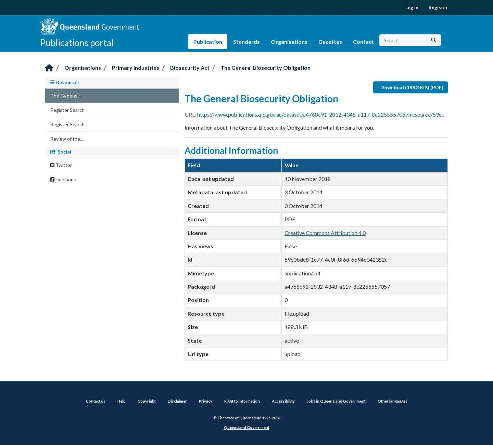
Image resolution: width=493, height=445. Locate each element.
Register (438, 7)
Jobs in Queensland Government (336, 401)
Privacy (205, 401)
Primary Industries (135, 67)
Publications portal (77, 42)
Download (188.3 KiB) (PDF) (411, 87)
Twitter (61, 165)
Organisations (289, 41)
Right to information (242, 401)
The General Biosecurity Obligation (265, 67)
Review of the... (66, 139)
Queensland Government (246, 427)
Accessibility (283, 401)
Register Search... (69, 110)
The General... (65, 96)
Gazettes (330, 41)
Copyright (147, 401)
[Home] (49, 68)
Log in (411, 7)
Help (121, 401)
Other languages (392, 401)
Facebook (63, 179)
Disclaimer (177, 401)
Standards (246, 41)
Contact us (95, 401)
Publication (207, 41)
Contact (363, 41)
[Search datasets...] (410, 40)
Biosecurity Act (190, 67)
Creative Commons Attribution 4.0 (325, 233)
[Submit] (433, 40)
